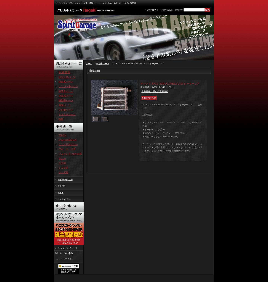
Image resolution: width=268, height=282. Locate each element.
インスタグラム (64, 199)
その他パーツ (66, 109)
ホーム (89, 63)
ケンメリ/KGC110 (68, 144)
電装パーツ (65, 105)
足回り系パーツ (67, 77)
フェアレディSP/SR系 (70, 153)
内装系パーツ (66, 91)
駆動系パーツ (66, 100)
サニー (62, 158)
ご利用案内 (152, 10)
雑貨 (61, 119)
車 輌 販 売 (64, 72)
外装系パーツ (66, 95)
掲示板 (60, 193)
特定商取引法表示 (65, 180)
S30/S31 (63, 135)
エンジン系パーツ (68, 86)
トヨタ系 (63, 167)
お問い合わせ (167, 10)
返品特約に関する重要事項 (154, 91)
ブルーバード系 (67, 149)
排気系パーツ (66, 81)
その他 (62, 163)
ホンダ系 (63, 172)
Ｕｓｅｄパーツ (67, 114)
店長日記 (61, 186)
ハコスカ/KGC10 (67, 139)
